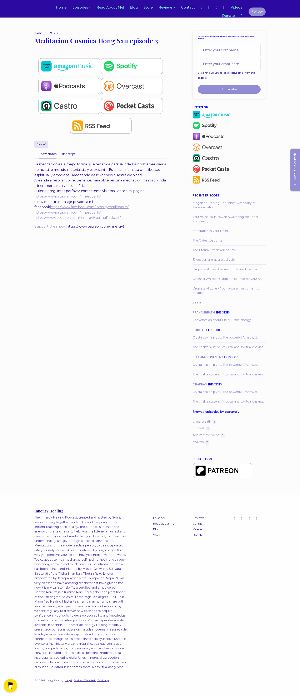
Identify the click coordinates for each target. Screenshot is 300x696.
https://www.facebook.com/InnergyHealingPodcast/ (77, 218)
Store (148, 7)
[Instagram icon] (234, 518)
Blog (134, 7)
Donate (228, 16)
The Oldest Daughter (208, 240)
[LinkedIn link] (224, 7)
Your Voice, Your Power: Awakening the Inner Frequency (225, 219)
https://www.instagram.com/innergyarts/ (67, 196)
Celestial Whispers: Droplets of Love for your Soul (228, 279)
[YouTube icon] (242, 518)
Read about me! (110, 7)
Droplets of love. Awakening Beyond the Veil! (225, 269)
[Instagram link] (201, 7)
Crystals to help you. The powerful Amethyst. (225, 337)
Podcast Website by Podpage (91, 680)
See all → (199, 302)
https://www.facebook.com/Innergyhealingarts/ (89, 207)
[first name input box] (229, 50)
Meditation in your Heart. (211, 231)
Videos (236, 7)
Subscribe (229, 89)
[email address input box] (229, 64)
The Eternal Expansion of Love (215, 250)
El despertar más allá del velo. (214, 260)
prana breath (204, 312)
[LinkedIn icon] (257, 518)
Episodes (80, 7)
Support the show (49, 226)
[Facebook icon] (249, 518)
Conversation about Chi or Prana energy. (222, 320)
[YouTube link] (216, 7)
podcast (200, 330)
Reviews (166, 7)
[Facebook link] (209, 7)
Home (61, 7)
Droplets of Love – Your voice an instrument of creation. (226, 291)
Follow (257, 12)
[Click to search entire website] (241, 16)
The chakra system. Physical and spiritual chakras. (228, 347)
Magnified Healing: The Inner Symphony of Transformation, (224, 205)
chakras (200, 384)
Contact (188, 7)
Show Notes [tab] (47, 154)
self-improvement (208, 357)
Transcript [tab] (68, 154)
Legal (68, 680)
